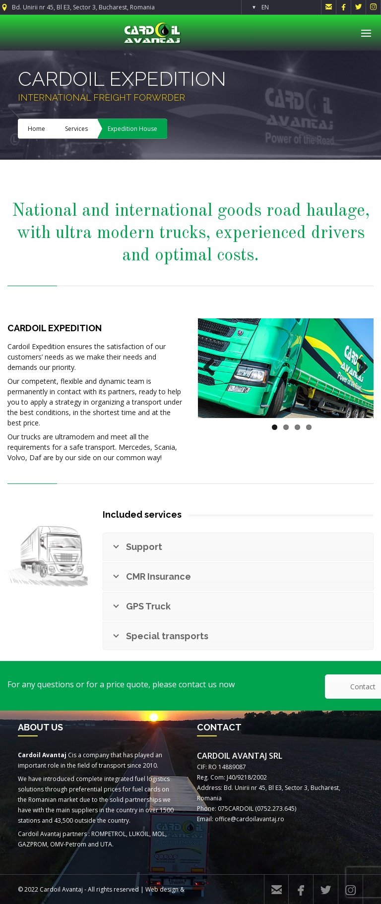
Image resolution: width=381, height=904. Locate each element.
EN (265, 7)
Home (36, 128)
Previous (213, 368)
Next (359, 368)
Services (76, 128)
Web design (162, 889)
